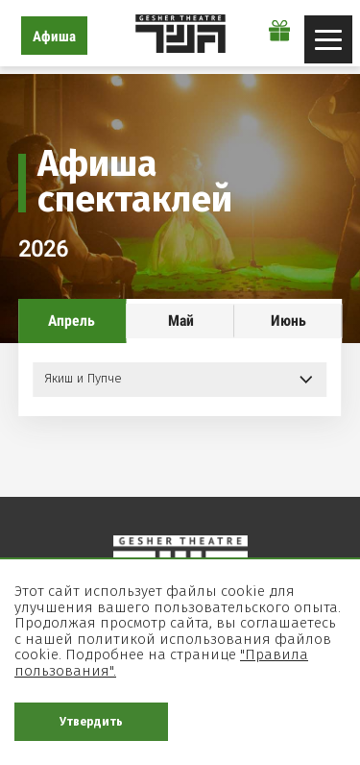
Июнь (288, 320)
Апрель (71, 320)
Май (181, 320)
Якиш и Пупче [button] (83, 378)
